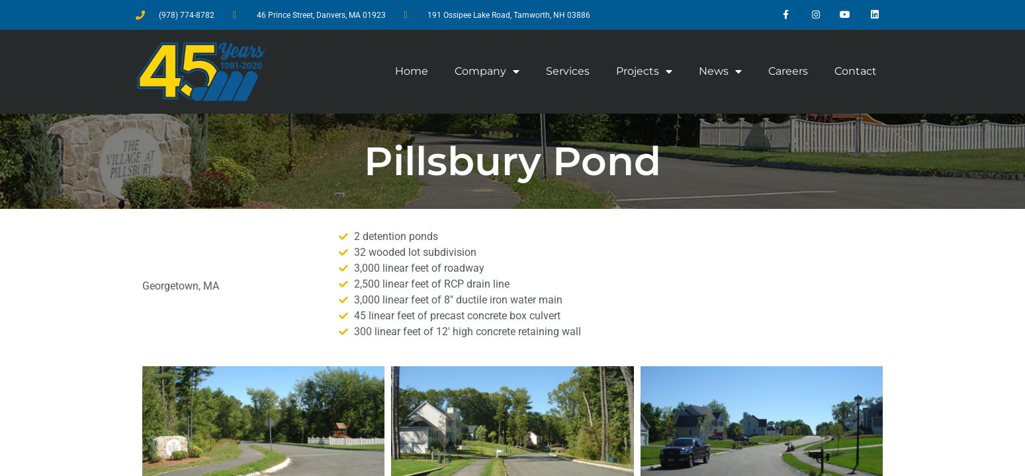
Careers (788, 71)
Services (568, 71)
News (720, 71)
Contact (855, 71)
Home (411, 71)
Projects (644, 71)
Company (487, 71)
